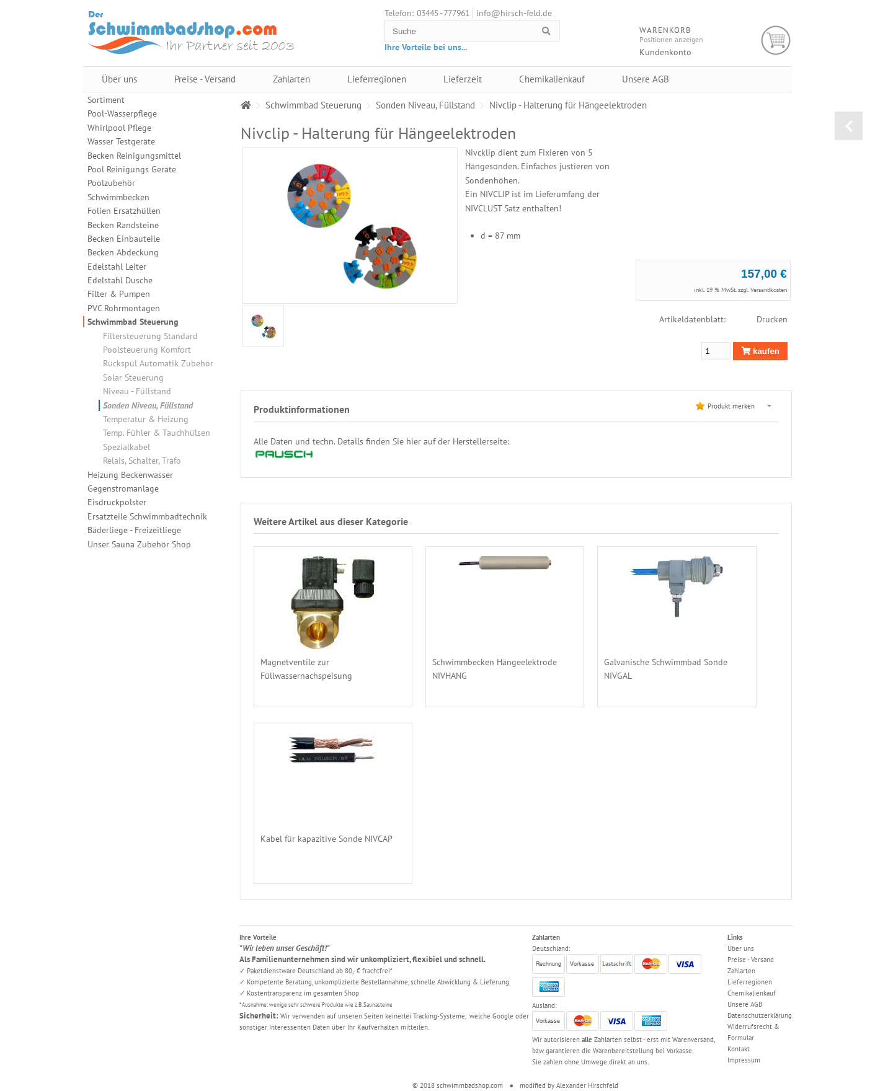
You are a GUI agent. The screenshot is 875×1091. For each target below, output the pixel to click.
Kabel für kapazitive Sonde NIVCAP (326, 838)
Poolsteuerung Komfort (147, 349)
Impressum (743, 1060)
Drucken (772, 319)
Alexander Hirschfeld (587, 1085)
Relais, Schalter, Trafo (142, 460)
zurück (849, 126)
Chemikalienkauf (552, 79)
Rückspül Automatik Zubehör (158, 363)
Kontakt (738, 1049)
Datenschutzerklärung (759, 1015)
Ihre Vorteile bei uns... (425, 47)
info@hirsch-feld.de (514, 13)
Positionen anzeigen (671, 39)
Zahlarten (291, 79)
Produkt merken (731, 406)
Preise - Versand (205, 79)
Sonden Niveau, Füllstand (148, 405)
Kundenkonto (665, 52)
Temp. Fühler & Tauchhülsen (156, 432)
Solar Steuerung (133, 377)
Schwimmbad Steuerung (133, 321)
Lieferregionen (376, 79)
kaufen (760, 351)
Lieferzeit (462, 79)
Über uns (119, 79)
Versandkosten (768, 290)
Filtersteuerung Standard (150, 336)
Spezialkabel (126, 447)
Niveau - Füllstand (137, 391)
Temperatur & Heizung (146, 419)
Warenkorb (776, 40)
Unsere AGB (645, 79)
